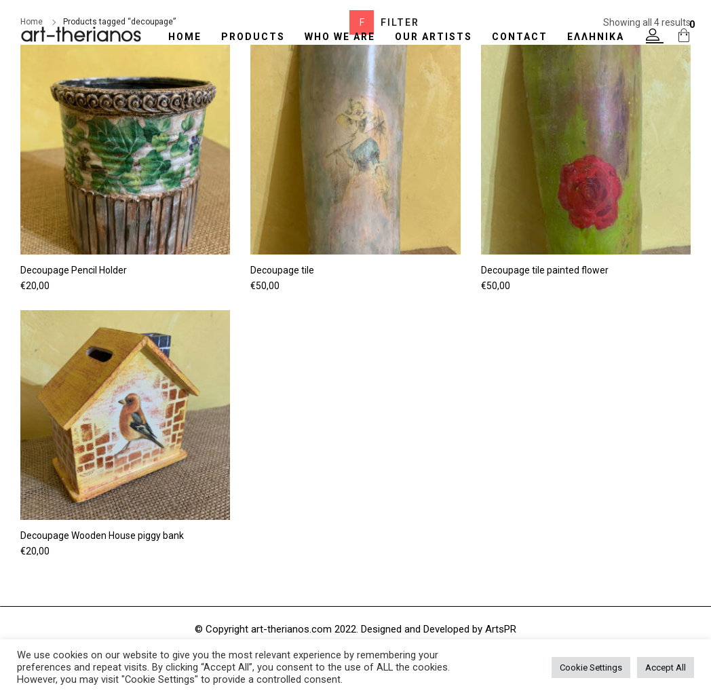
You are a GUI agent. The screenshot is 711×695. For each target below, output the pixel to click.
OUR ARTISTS (433, 36)
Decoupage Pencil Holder (73, 270)
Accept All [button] (665, 667)
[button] (655, 36)
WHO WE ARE (340, 36)
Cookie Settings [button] (591, 667)
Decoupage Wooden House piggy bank (102, 535)
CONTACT (519, 36)
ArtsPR (500, 629)
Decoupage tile (282, 270)
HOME (184, 36)
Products (253, 36)
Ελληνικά (595, 36)
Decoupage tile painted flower (545, 270)
